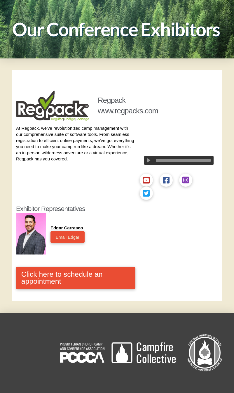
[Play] (148, 160)
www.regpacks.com (128, 111)
